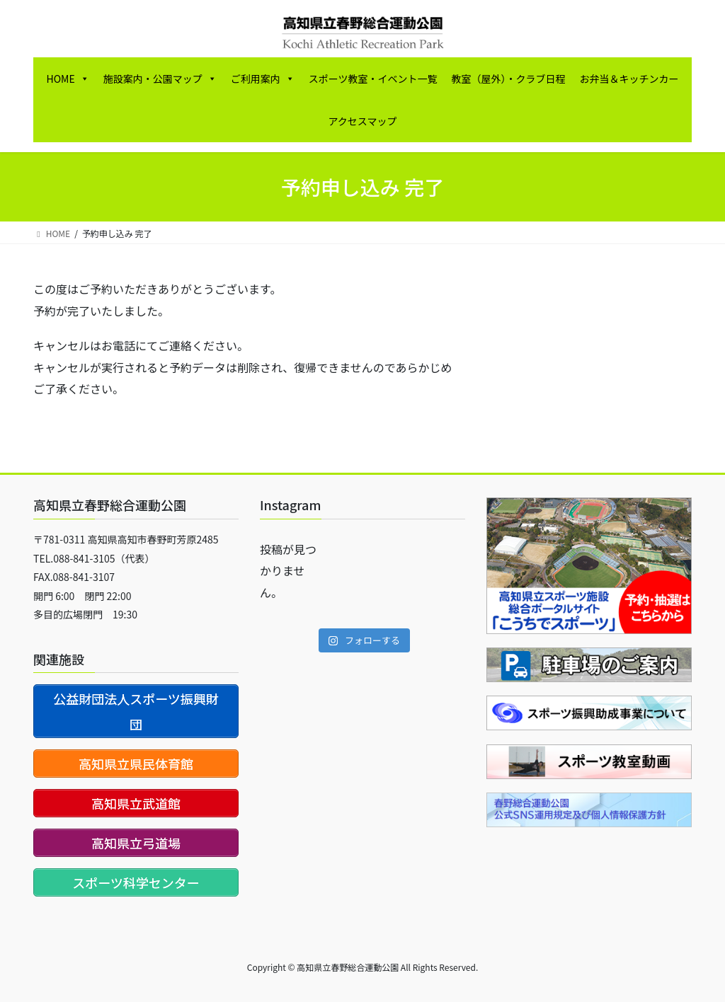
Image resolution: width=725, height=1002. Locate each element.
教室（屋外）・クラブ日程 (508, 78)
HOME (68, 78)
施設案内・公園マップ (160, 78)
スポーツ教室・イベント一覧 (373, 78)
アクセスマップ (363, 121)
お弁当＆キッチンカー (628, 78)
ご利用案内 (263, 78)
